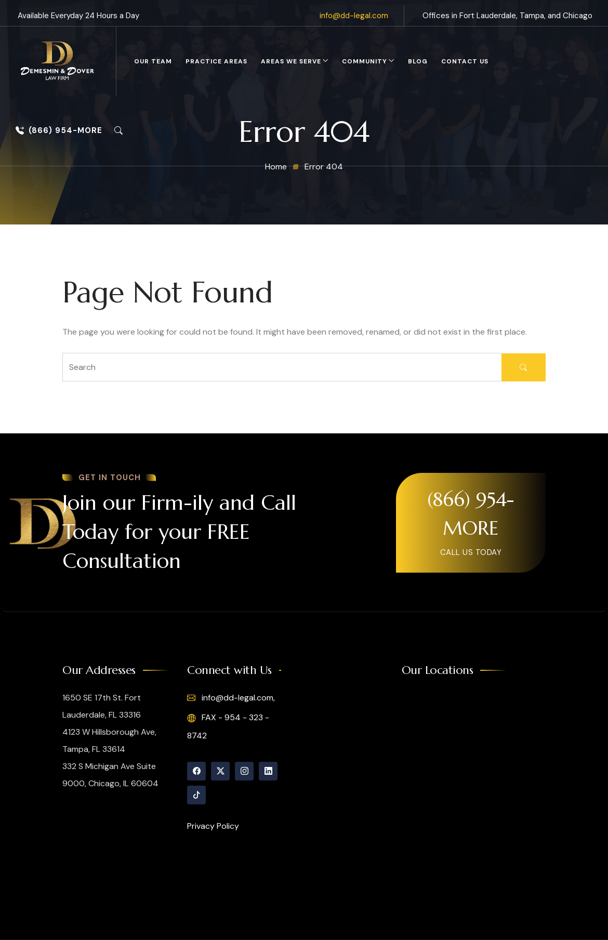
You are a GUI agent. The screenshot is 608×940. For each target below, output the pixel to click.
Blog (418, 61)
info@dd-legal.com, (231, 698)
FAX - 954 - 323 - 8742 (228, 726)
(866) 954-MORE (59, 130)
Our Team (153, 61)
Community (364, 61)
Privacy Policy (213, 825)
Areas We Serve (291, 61)
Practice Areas (216, 61)
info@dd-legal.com (354, 15)
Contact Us (464, 61)
